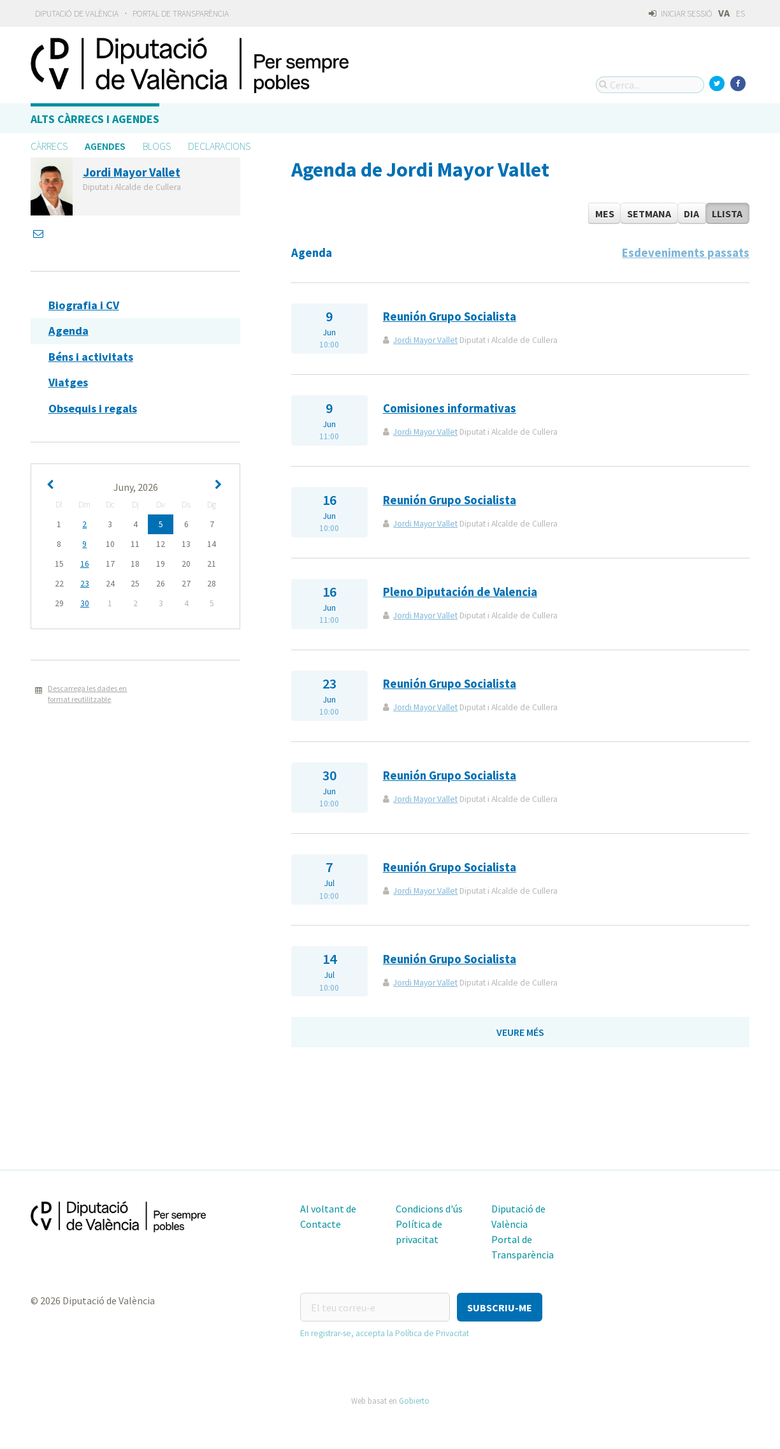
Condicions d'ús (429, 1208)
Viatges (68, 382)
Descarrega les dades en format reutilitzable (87, 693)
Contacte (320, 1224)
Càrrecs (49, 146)
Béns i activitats (90, 356)
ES (740, 13)
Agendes (105, 146)
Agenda (68, 330)
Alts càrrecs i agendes (95, 119)
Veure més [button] (520, 1032)
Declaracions (219, 146)
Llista (727, 213)
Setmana (649, 213)
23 (84, 583)
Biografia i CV (83, 305)
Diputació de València (77, 13)
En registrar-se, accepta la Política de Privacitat (384, 1333)
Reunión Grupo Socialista (449, 316)
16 (84, 563)
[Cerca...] (650, 84)
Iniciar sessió (680, 13)
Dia (691, 213)
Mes (604, 213)
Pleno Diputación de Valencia (460, 592)
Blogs (157, 146)
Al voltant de (328, 1208)
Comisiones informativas (449, 408)
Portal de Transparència (181, 13)
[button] (499, 1307)
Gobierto (414, 1400)
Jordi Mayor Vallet (425, 340)
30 (84, 603)
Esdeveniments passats (685, 252)
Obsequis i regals (92, 408)
